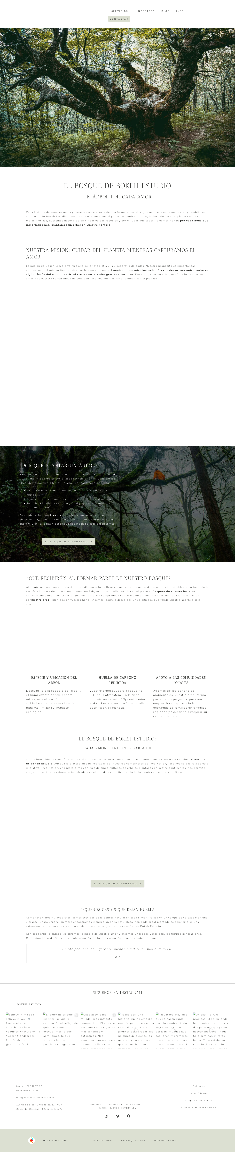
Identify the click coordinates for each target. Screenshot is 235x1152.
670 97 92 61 (31, 1090)
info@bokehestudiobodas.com (35, 1097)
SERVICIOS (123, 11)
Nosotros (146, 11)
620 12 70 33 (34, 1086)
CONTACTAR (119, 19)
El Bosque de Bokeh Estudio (68, 541)
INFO (183, 11)
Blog (165, 11)
